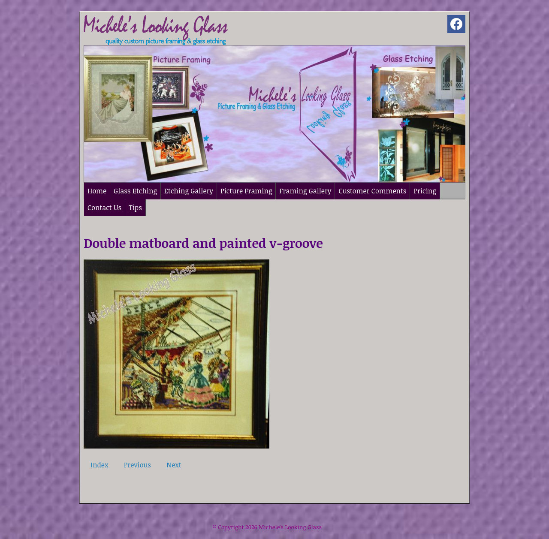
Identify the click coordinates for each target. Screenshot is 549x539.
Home (96, 191)
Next (173, 465)
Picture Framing (246, 191)
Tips (135, 207)
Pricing (424, 191)
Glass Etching (135, 191)
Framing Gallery (305, 191)
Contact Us (104, 207)
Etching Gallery (188, 191)
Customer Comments (372, 191)
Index (99, 465)
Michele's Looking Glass (290, 527)
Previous (137, 465)
